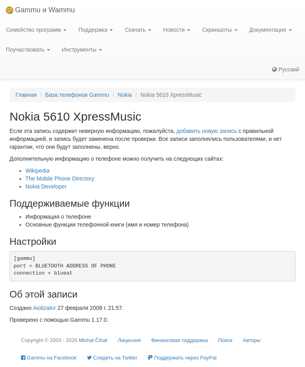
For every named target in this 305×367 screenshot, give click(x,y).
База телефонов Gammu (77, 95)
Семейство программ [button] (36, 30)
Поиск (225, 340)
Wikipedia (37, 170)
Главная (26, 95)
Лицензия (129, 340)
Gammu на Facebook (49, 358)
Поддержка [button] (95, 30)
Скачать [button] (138, 30)
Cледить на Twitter (112, 358)
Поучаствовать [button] (28, 49)
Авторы (252, 340)
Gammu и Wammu (40, 10)
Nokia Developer (46, 186)
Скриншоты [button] (219, 30)
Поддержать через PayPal (182, 358)
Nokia (125, 95)
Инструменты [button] (82, 49)
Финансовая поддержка (179, 340)
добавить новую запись (206, 131)
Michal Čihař (93, 340)
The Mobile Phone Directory (60, 178)
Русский (285, 69)
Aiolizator (44, 308)
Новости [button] (176, 30)
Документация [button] (270, 30)
